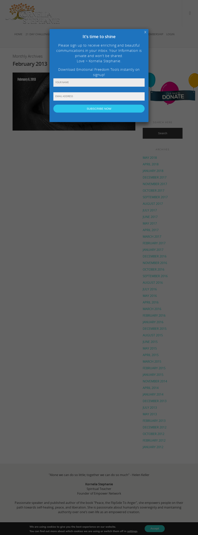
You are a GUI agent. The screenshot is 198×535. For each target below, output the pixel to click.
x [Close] (145, 31)
